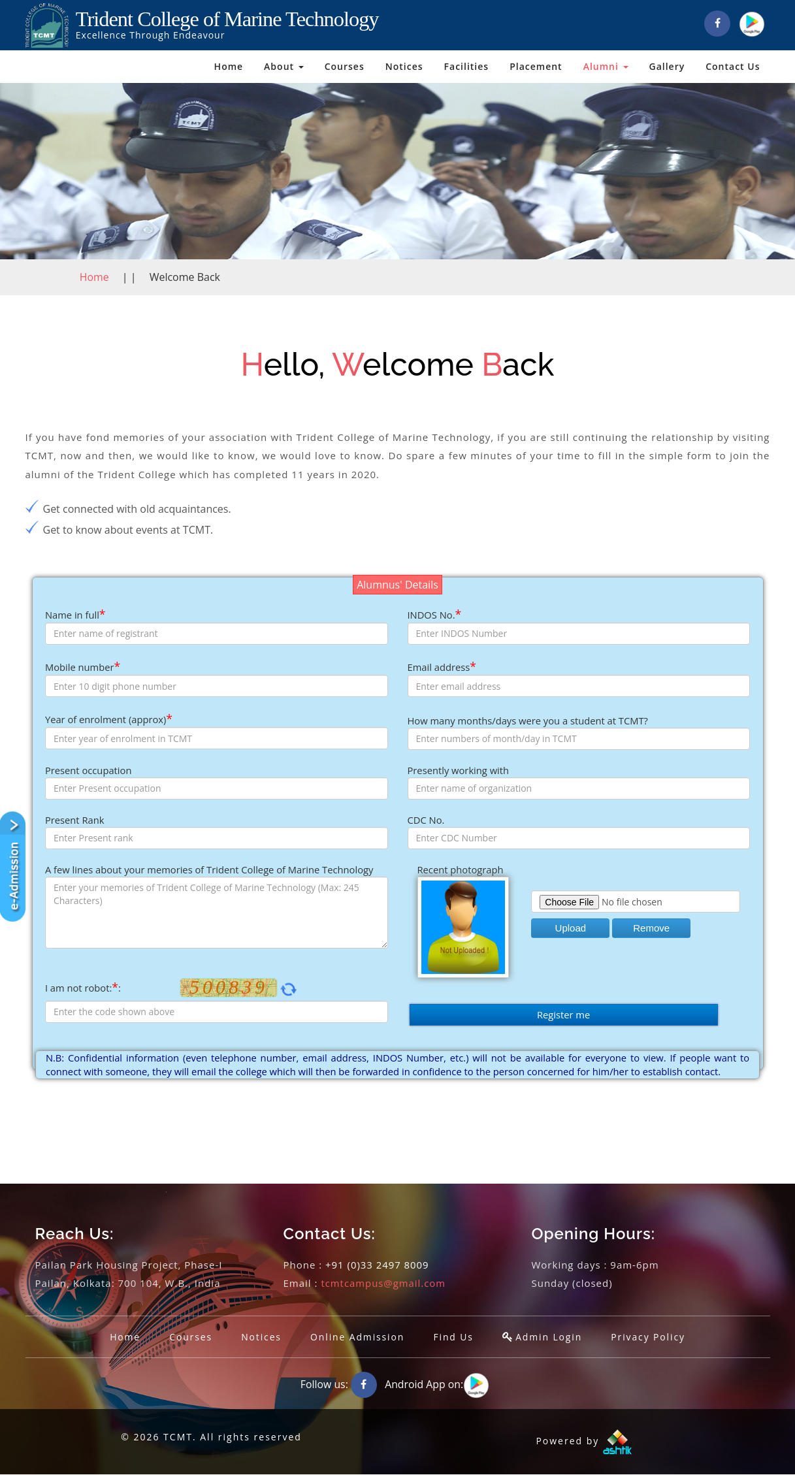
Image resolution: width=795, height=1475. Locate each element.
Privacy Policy (650, 1337)
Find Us (454, 1337)
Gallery (667, 66)
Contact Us (733, 66)
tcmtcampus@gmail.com (383, 1282)
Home (229, 66)
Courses (345, 66)
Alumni (605, 66)
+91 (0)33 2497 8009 (377, 1264)
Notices (404, 66)
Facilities (466, 66)
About (284, 66)
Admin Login (550, 1337)
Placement (536, 66)
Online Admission (356, 1337)
